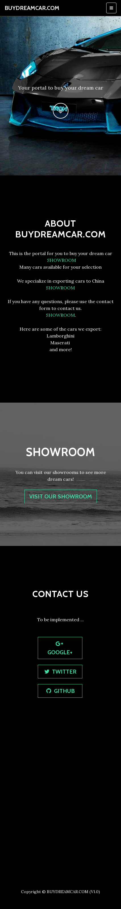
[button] (60, 111)
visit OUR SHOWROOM (60, 496)
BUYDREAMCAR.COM (32, 8)
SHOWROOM (61, 260)
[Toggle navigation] (111, 8)
